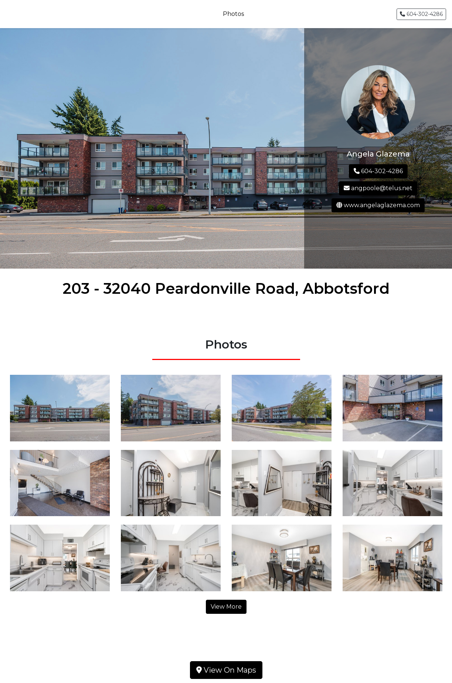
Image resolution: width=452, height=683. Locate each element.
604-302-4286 (421, 14)
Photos (233, 13)
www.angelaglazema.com (378, 205)
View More (226, 606)
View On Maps (226, 670)
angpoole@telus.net (378, 188)
